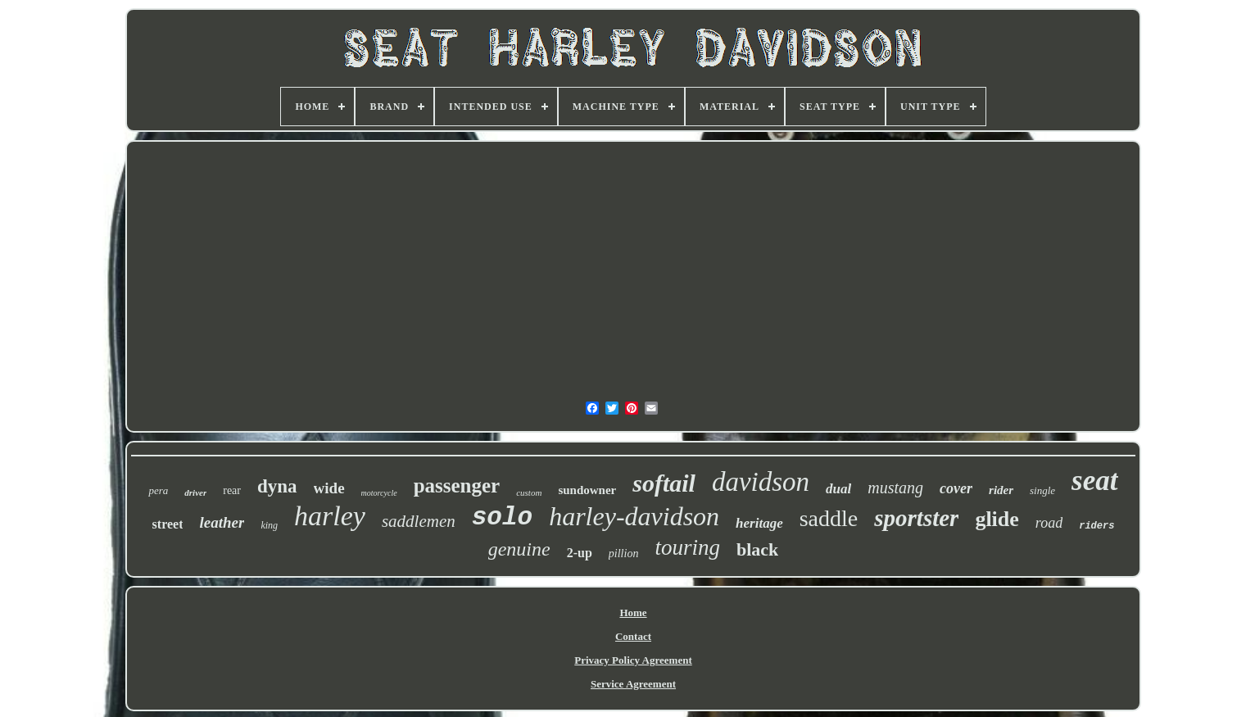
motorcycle (379, 492)
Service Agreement (633, 684)
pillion (624, 553)
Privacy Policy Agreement (632, 660)
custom (528, 492)
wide (329, 488)
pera (158, 490)
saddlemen (418, 521)
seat (1094, 481)
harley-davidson (634, 516)
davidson (760, 482)
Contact (633, 636)
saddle (829, 518)
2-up (579, 553)
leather (221, 522)
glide (996, 519)
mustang (895, 488)
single (1042, 490)
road (1048, 523)
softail (663, 483)
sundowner (587, 490)
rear (232, 490)
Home (632, 612)
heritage (759, 523)
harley (329, 516)
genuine (519, 549)
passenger (457, 485)
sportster (916, 518)
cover (956, 488)
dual (838, 489)
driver (195, 492)
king (269, 525)
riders (1096, 526)
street (167, 524)
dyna (277, 486)
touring (687, 547)
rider (1001, 490)
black (757, 549)
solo (502, 517)
